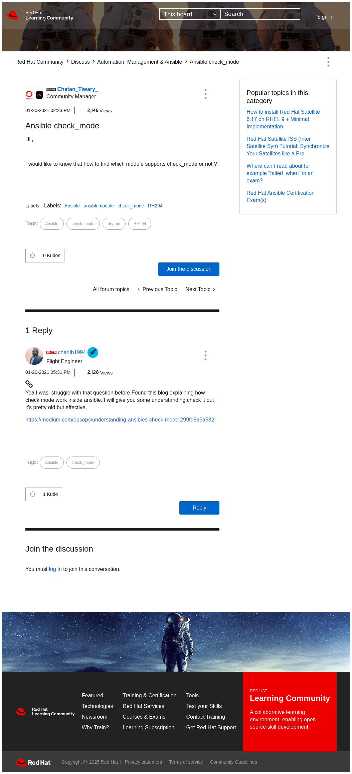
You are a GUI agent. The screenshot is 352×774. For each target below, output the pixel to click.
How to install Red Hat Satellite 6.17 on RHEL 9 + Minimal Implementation (283, 119)
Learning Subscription (148, 727)
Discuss (80, 62)
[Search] (260, 14)
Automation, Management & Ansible (139, 62)
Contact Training (205, 717)
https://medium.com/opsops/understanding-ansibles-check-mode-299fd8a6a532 (119, 420)
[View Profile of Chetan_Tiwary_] (77, 89)
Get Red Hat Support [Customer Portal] (211, 727)
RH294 (155, 205)
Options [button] (328, 61)
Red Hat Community (39, 62)
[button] (205, 94)
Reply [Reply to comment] (199, 508)
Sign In (325, 17)
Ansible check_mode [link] (214, 62)
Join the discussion (188, 269)
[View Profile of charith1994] (72, 352)
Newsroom (94, 717)
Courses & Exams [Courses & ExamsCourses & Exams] (144, 717)
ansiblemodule (98, 205)
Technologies (97, 706)
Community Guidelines (233, 762)
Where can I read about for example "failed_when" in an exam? (280, 173)
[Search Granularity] (190, 14)
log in (55, 569)
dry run (114, 223)
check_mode (131, 205)
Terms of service (186, 762)
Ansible (72, 205)
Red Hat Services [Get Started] (143, 706)
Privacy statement (143, 762)
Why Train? (95, 727)
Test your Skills (204, 706)
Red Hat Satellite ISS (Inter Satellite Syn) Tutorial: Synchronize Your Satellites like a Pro (287, 146)
